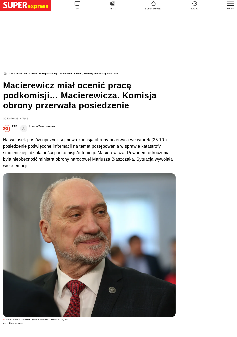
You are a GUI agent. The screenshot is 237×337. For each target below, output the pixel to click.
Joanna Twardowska (42, 126)
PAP (14, 126)
